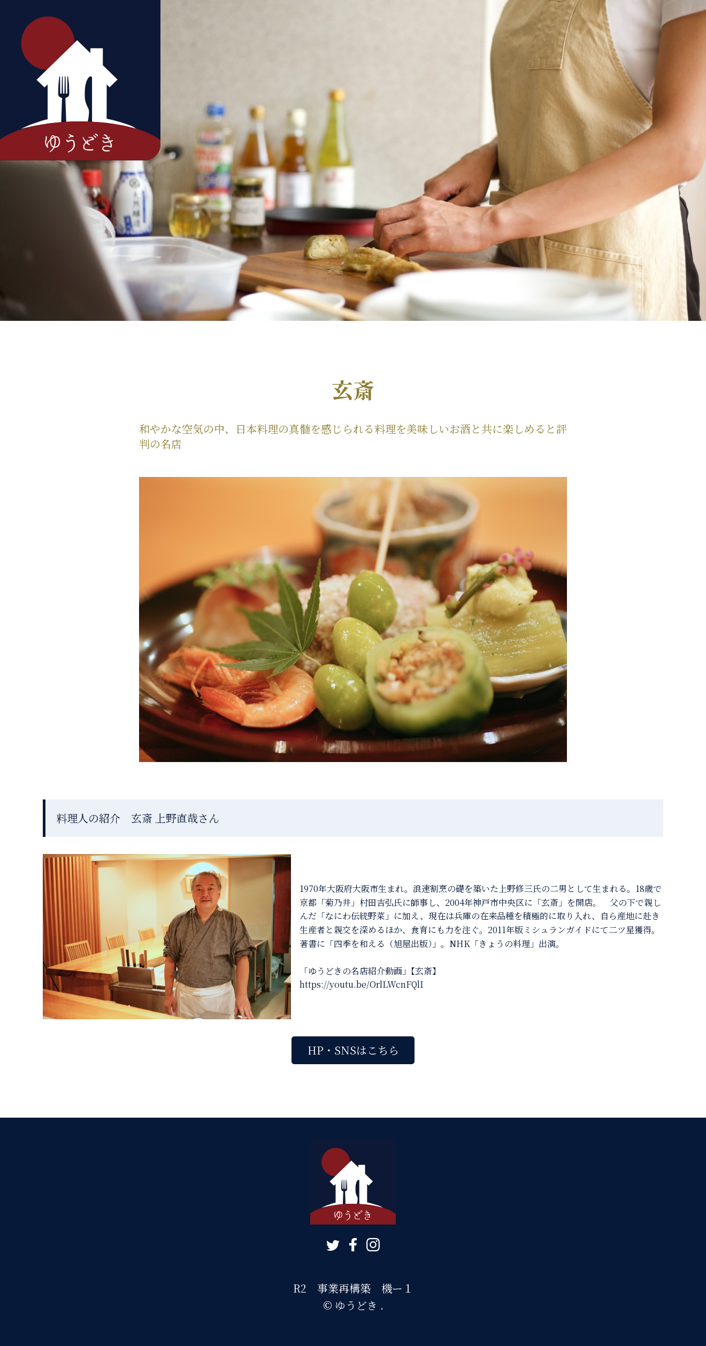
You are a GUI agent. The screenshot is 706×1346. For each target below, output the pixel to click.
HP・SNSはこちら (353, 1050)
